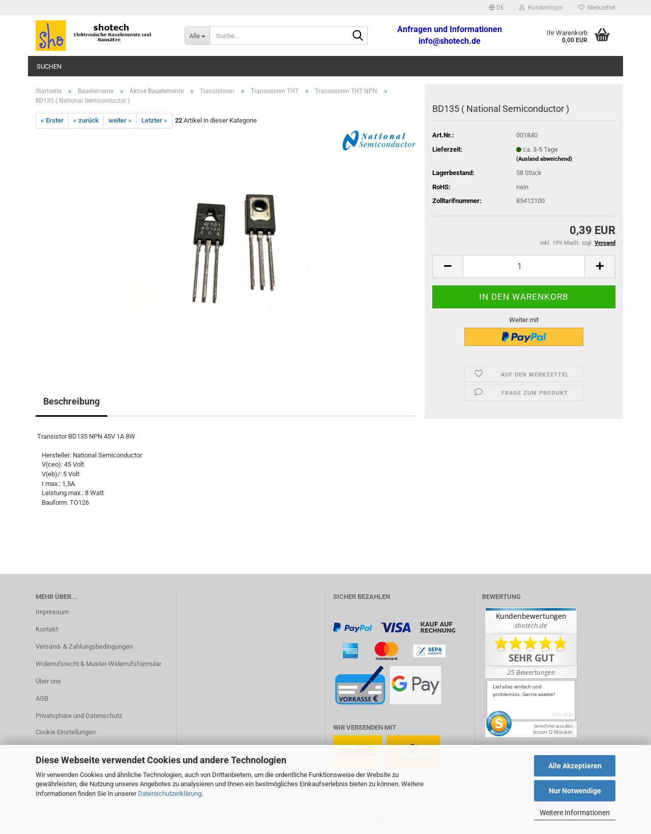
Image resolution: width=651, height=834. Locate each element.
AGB (42, 698)
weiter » (120, 120)
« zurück (86, 120)
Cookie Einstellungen (66, 732)
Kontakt (47, 629)
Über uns (48, 681)
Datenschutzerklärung (169, 793)
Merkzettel (596, 7)
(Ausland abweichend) (544, 159)
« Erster (52, 120)
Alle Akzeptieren (575, 766)
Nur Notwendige (575, 791)
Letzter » (154, 120)
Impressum (52, 612)
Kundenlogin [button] (541, 7)
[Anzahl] (524, 266)
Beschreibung (71, 401)
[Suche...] (197, 35)
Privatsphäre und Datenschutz (79, 716)
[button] (496, 7)
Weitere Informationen (575, 813)
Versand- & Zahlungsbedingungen (84, 646)
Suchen (49, 66)
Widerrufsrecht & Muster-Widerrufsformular (98, 664)
